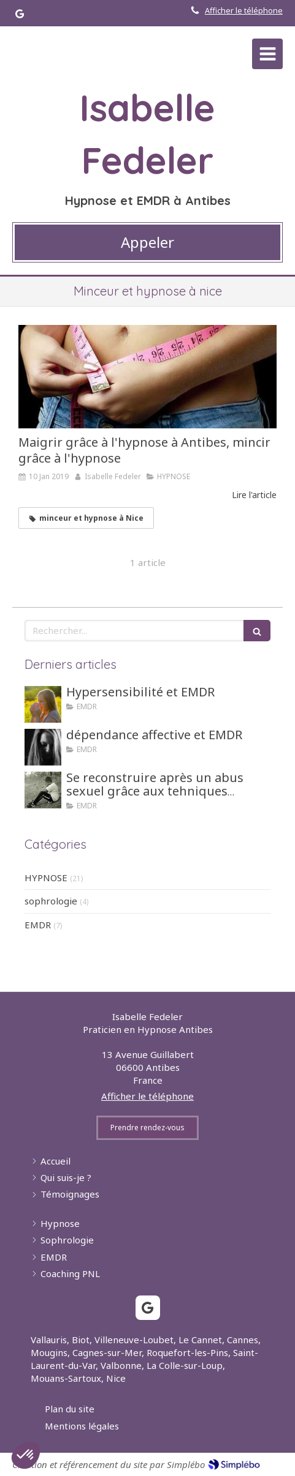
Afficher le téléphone (244, 10)
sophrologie (51, 901)
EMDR (38, 925)
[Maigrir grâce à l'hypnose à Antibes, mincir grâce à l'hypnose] (147, 376)
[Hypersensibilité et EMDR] (43, 704)
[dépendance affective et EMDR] (43, 747)
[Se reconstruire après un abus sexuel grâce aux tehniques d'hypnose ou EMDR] (43, 790)
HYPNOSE (46, 877)
